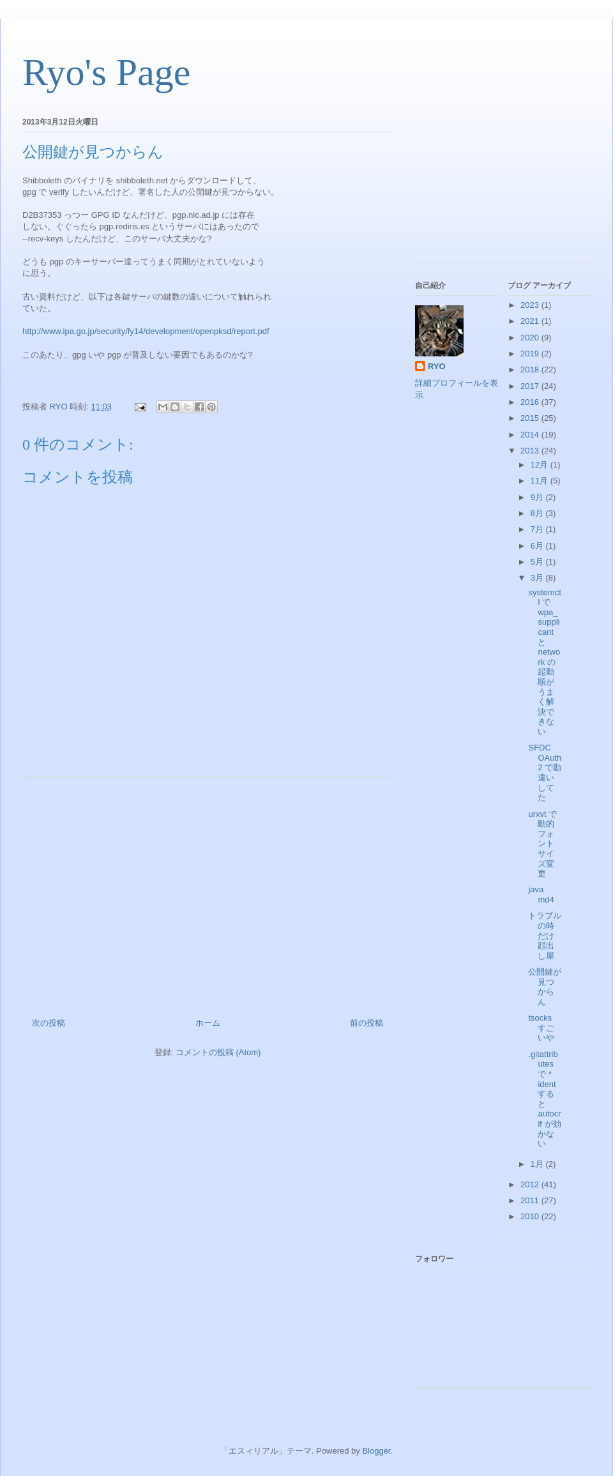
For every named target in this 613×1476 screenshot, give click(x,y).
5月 (538, 562)
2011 (530, 1200)
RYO (437, 366)
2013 (530, 450)
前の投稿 (366, 1023)
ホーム (207, 1023)
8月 (538, 513)
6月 (538, 546)
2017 (530, 386)
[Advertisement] (207, 892)
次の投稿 (48, 1023)
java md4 (541, 894)
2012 (530, 1184)
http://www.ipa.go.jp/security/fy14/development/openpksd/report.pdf (145, 331)
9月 (538, 497)
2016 (530, 402)
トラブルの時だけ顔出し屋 (544, 935)
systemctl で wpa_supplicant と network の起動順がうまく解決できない (544, 662)
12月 (540, 464)
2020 (530, 337)
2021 (530, 321)
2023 (530, 305)
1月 (538, 1164)
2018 (530, 369)
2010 (530, 1216)
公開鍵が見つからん (544, 987)
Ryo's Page (106, 72)
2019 (530, 353)
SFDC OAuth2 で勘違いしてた (544, 772)
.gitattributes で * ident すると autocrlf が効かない (544, 1098)
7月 (538, 529)
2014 (530, 434)
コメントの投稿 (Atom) (218, 1052)
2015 (530, 418)
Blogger (376, 1451)
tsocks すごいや (541, 1027)
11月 (540, 480)
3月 (538, 577)
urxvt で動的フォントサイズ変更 (542, 844)
